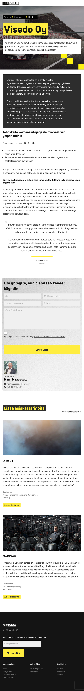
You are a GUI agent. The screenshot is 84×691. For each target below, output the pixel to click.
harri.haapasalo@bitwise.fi (18, 384)
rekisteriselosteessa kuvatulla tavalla (49, 336)
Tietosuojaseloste (9, 675)
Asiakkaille (61, 664)
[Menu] (78, 3)
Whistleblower (8, 677)
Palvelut (60, 669)
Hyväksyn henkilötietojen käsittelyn (34, 336)
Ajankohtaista (8, 664)
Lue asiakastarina (11, 505)
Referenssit (61, 672)
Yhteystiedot (7, 672)
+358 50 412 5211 (14, 387)
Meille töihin (35, 664)
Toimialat (60, 675)
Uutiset (5, 669)
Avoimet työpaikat (36, 669)
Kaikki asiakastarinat (71, 411)
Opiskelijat (33, 672)
